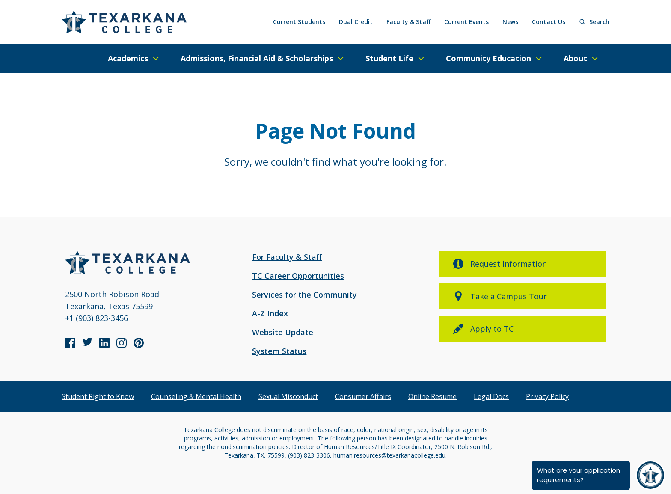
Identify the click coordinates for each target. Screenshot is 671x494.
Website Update (282, 332)
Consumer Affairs (363, 396)
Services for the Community (304, 294)
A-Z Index (270, 313)
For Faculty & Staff (287, 257)
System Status (279, 351)
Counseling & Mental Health (196, 396)
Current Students (299, 22)
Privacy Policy (547, 396)
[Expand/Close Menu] (134, 58)
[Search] (594, 22)
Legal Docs (491, 396)
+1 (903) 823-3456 (96, 318)
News (510, 22)
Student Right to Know (98, 396)
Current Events (466, 22)
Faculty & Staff (408, 22)
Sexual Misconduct (288, 396)
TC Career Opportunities (298, 276)
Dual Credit (356, 22)
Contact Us (548, 22)
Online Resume (432, 396)
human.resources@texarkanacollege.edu (389, 455)
